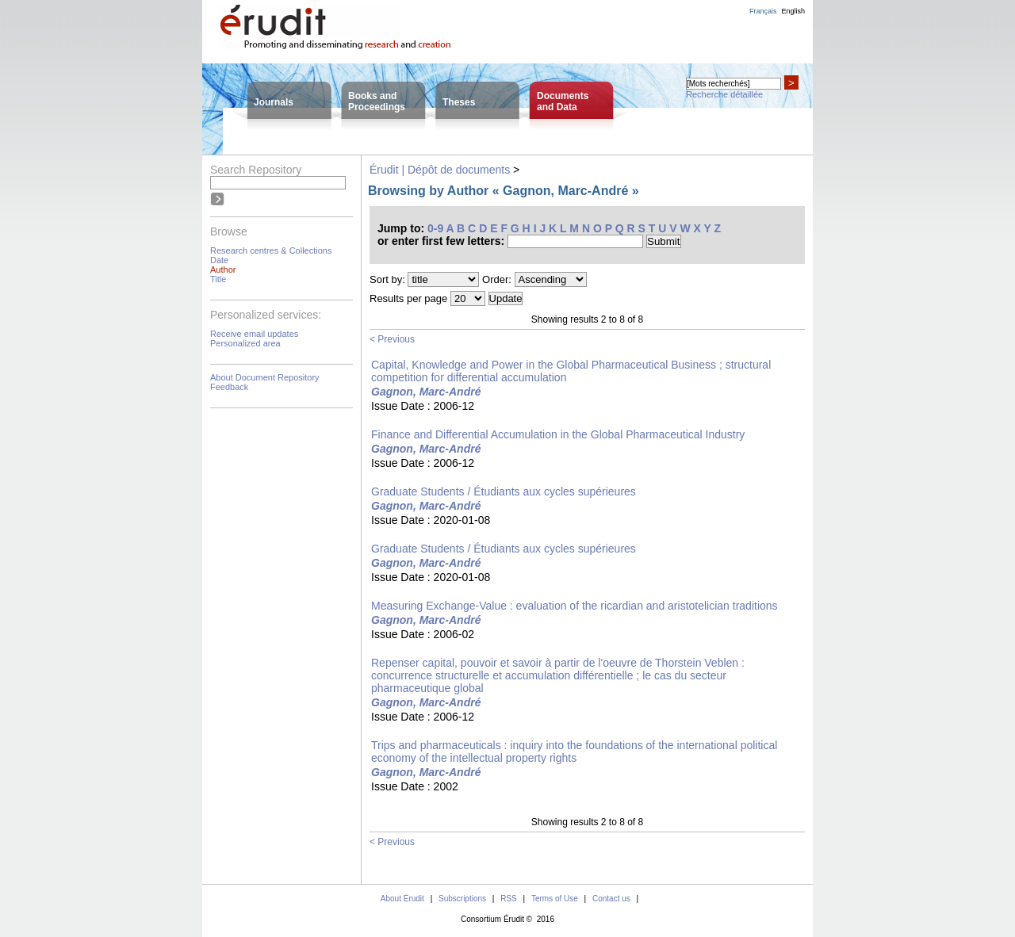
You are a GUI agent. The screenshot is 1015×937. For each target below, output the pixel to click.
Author (223, 269)
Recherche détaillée (724, 94)
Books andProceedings (376, 101)
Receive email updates (254, 333)
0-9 (435, 228)
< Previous (392, 339)
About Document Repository (265, 377)
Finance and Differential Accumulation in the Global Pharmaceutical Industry (558, 434)
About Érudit (402, 898)
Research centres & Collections (270, 250)
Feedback (229, 387)
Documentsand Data (562, 101)
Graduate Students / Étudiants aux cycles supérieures (503, 491)
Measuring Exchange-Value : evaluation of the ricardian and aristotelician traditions (574, 605)
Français (763, 11)
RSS (508, 898)
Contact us (611, 898)
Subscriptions (462, 898)
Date (219, 260)
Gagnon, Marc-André (426, 391)
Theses (458, 102)
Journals (273, 102)
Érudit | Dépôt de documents (440, 169)
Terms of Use (554, 898)
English (793, 11)
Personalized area (245, 343)
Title (218, 279)
